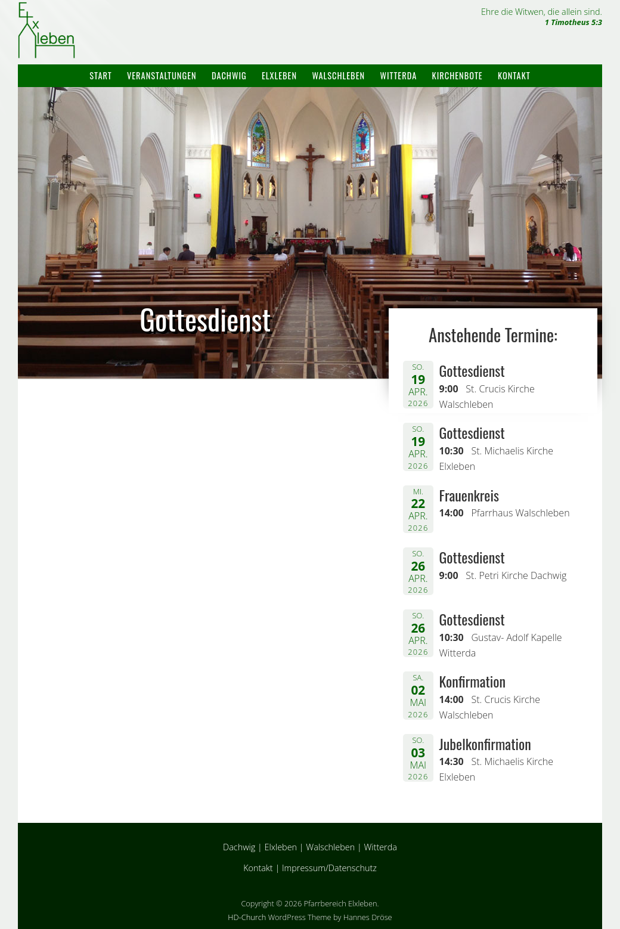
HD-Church (247, 917)
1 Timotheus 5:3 (573, 22)
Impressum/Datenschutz (329, 868)
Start (100, 75)
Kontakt (514, 75)
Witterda (398, 75)
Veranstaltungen (162, 75)
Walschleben (338, 75)
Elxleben (279, 75)
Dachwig (229, 75)
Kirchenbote (457, 75)
